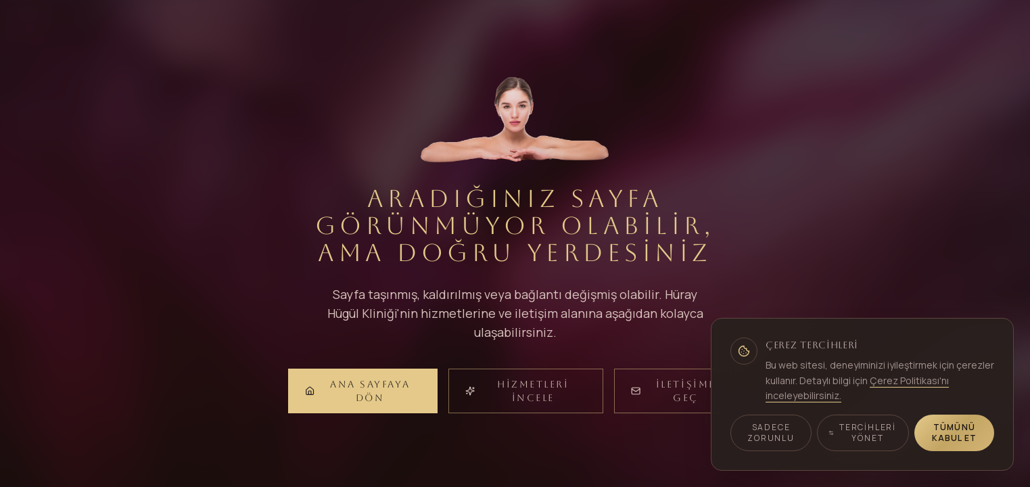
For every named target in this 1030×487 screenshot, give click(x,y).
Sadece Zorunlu (771, 432)
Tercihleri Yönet (862, 432)
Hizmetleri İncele (517, 391)
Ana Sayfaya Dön (358, 391)
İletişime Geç (673, 391)
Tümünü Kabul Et (954, 432)
